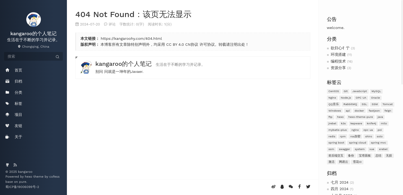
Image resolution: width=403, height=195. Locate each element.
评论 (112, 24)
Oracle (375, 97)
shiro (368, 136)
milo (384, 123)
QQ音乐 (334, 104)
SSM (375, 104)
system (360, 149)
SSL (364, 104)
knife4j (371, 123)
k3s (343, 123)
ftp (331, 117)
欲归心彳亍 (340, 48)
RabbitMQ (350, 104)
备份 (351, 155)
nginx (355, 130)
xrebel (383, 149)
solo (379, 136)
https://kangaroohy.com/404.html (131, 38)
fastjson (374, 110)
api (348, 110)
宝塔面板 (365, 155)
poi (380, 130)
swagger (344, 149)
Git (346, 91)
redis (332, 136)
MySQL (376, 91)
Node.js (346, 97)
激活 (331, 162)
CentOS (334, 91)
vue (371, 149)
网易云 (343, 162)
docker (359, 110)
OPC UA (361, 97)
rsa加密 (355, 136)
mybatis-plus (338, 130)
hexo (340, 117)
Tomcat (387, 104)
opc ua (368, 130)
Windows (335, 110)
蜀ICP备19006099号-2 (22, 187)
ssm (331, 149)
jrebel (332, 123)
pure (22, 182)
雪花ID (357, 162)
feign (388, 110)
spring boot (336, 142)
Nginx (332, 97)
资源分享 (338, 68)
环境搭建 (338, 54)
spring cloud (357, 142)
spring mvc (378, 142)
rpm (343, 136)
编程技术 (338, 61)
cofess (54, 176)
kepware (356, 123)
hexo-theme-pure (360, 117)
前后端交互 (336, 155)
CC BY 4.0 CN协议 (182, 44)
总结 (378, 155)
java (380, 117)
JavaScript (359, 91)
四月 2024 (340, 189)
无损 (389, 155)
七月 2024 (340, 182)
